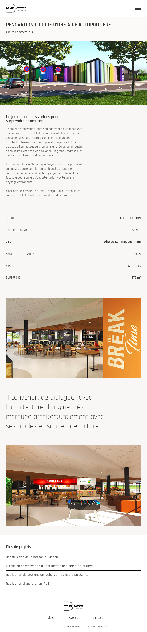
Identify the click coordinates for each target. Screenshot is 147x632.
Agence (73, 618)
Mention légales (73, 626)
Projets (49, 618)
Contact (98, 618)
